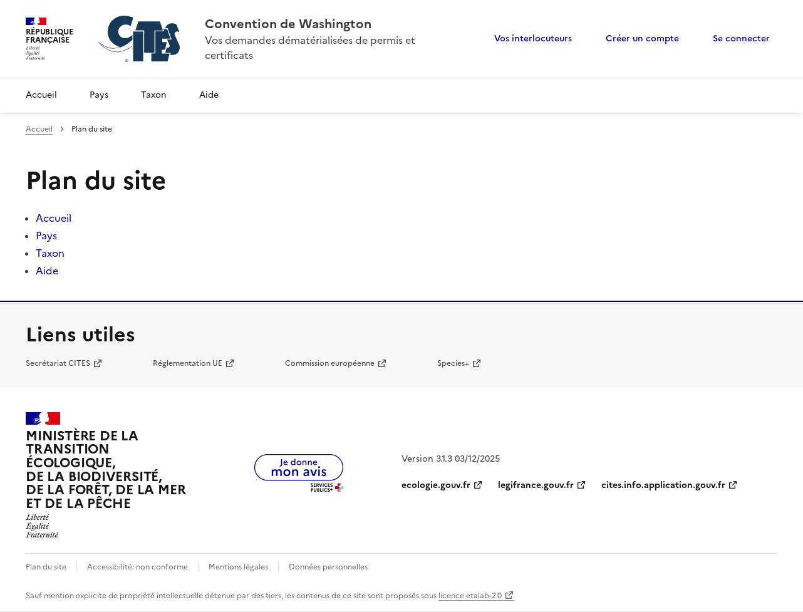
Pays (99, 94)
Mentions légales (238, 567)
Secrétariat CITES (58, 363)
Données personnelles (328, 567)
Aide (209, 94)
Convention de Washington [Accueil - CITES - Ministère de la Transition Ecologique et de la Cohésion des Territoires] (288, 23)
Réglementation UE (187, 363)
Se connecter (741, 38)
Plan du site (46, 567)
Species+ (453, 363)
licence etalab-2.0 (470, 595)
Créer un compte (642, 38)
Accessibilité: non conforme (137, 567)
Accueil (41, 94)
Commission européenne (330, 363)
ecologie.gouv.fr (436, 485)
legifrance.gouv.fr (536, 485)
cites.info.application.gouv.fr (663, 485)
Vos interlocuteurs (533, 38)
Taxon (154, 94)
